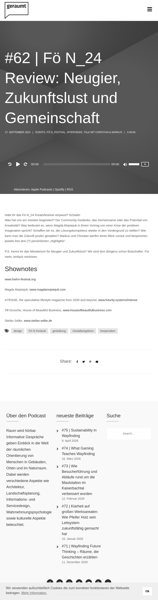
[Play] (19, 164)
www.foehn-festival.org (20, 279)
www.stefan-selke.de (38, 320)
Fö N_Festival (56, 132)
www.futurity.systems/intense (117, 300)
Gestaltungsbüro (83, 331)
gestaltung (59, 331)
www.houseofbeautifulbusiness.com (87, 310)
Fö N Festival (37, 331)
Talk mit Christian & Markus (103, 132)
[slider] (76, 164)
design (18, 331)
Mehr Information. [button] (34, 593)
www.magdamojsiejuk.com (48, 289)
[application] (77, 164)
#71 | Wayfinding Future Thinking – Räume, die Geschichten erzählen (81, 551)
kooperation (107, 331)
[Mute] (125, 165)
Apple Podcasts (41, 189)
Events (40, 132)
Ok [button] (147, 591)
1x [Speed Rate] (145, 164)
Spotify (59, 189)
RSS (70, 189)
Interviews (74, 132)
